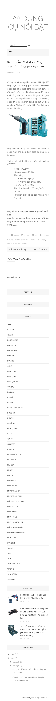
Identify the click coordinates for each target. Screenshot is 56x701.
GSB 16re (11, 444)
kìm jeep (10, 465)
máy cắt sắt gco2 (14, 496)
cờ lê (9, 366)
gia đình (10, 439)
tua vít (10, 548)
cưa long (11, 371)
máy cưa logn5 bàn (15, 501)
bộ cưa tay (12, 345)
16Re (9, 324)
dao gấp (11, 392)
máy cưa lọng (13, 506)
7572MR (10, 335)
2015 (12, 658)
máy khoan (12, 517)
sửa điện (11, 543)
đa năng (11, 423)
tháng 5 (16, 665)
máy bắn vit (23, 243)
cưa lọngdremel (14, 381)
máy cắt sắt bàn (14, 491)
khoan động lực (14, 454)
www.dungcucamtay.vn (39, 698)
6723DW (17, 240)
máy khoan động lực (16, 532)
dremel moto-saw (15, 407)
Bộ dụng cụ (12, 350)
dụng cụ (11, 413)
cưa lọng (11, 376)
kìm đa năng (12, 459)
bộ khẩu (10, 355)
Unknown (12, 72)
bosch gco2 (12, 340)
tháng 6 (16, 662)
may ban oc (40, 240)
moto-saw (11, 538)
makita (32, 240)
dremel (10, 402)
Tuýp (9, 558)
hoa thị (10, 449)
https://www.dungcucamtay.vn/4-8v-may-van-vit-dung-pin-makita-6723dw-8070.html (28, 221)
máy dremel (12, 512)
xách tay (11, 579)
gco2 (9, 433)
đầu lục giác (12, 428)
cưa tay (10, 387)
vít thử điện (12, 574)
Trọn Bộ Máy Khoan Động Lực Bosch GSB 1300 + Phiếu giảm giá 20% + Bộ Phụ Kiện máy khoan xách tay (33, 631)
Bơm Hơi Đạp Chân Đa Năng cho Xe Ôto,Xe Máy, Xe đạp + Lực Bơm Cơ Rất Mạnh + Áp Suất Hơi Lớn (34, 613)
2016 (12, 654)
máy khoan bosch (15, 522)
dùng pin (24, 240)
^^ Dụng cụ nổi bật (28, 22)
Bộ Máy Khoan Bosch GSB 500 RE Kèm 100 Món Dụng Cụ (33, 596)
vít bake (10, 569)
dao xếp (10, 397)
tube (9, 553)
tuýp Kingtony (13, 564)
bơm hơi (10, 361)
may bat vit (12, 243)
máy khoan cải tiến (15, 527)
